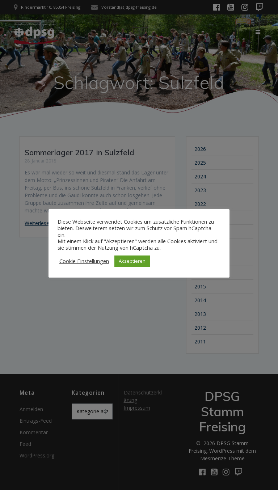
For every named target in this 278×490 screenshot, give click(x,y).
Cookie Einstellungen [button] (84, 261)
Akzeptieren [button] (132, 261)
